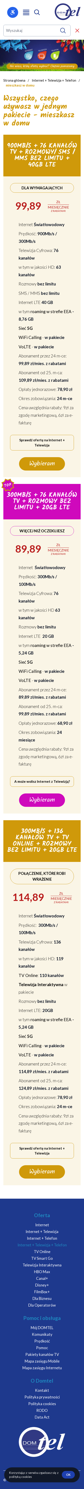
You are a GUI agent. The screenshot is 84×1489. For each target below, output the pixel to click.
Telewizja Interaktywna (42, 1265)
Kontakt (42, 1390)
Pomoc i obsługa (42, 1318)
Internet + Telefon (42, 1238)
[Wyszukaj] (63, 30)
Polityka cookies (42, 1403)
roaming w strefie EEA (50, 311)
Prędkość (42, 1341)
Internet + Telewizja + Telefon (54, 80)
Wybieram (42, 464)
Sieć (26, 328)
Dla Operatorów (42, 1305)
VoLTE (25, 346)
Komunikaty (42, 1334)
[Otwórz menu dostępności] (13, 12)
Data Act (42, 1417)
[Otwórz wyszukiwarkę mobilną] (37, 12)
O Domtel (42, 1381)
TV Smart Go (42, 1258)
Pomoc (42, 1347)
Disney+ (42, 1285)
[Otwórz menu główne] (26, 12)
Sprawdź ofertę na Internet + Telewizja (42, 442)
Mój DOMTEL (42, 1327)
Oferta (42, 1215)
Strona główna (14, 80)
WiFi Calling (30, 337)
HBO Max (42, 1271)
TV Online (28, 975)
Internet (42, 1225)
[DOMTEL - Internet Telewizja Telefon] (68, 11)
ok (68, 1475)
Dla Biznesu (42, 1298)
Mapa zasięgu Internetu (42, 1367)
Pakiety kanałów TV (42, 1354)
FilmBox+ (42, 1291)
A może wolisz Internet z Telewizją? (42, 781)
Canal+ (42, 1278)
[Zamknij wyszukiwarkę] (77, 30)
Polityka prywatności (42, 1397)
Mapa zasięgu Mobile (42, 1361)
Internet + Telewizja (42, 1231)
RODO (42, 1410)
